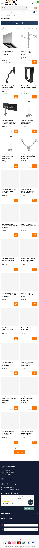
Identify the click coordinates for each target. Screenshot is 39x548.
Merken (9, 15)
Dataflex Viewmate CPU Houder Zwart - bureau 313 (28, 87)
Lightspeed (32, 546)
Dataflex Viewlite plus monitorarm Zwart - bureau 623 (28, 260)
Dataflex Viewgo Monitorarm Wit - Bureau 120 (26, 329)
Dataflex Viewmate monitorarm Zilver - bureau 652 (8, 433)
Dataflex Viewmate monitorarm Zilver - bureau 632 (27, 433)
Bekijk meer (28, 508)
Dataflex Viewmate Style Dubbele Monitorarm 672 (27, 364)
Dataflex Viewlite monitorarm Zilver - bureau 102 (27, 398)
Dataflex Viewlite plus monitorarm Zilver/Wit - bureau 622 (9, 295)
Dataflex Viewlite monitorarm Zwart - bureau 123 (27, 295)
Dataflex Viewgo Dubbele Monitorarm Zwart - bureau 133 (27, 191)
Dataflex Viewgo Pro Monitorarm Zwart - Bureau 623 (9, 87)
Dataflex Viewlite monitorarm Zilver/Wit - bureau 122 (9, 398)
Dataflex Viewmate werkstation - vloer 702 (28, 224)
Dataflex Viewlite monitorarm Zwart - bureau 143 (8, 364)
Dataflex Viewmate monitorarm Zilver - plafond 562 (8, 156)
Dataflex (16, 15)
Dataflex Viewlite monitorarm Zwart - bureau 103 (8, 329)
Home (3, 15)
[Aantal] (30, 62)
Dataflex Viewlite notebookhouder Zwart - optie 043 (9, 53)
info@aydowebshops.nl (11, 484)
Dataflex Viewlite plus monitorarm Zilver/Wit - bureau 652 (28, 156)
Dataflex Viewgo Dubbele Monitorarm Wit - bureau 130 (10, 225)
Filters (19, 23)
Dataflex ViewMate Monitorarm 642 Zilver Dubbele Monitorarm (9, 122)
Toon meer (19, 452)
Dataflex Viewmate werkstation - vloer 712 (9, 259)
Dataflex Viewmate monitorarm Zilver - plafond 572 (27, 122)
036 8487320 (8, 479)
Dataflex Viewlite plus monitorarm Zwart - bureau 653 (9, 191)
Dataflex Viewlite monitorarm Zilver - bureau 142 (27, 53)
